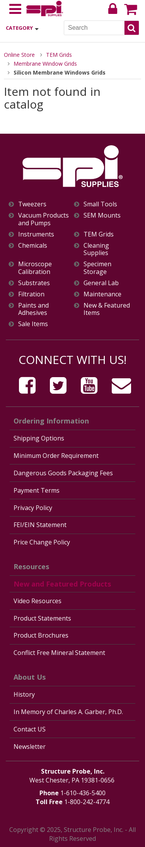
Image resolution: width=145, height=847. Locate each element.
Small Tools (100, 204)
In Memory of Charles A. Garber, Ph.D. (68, 712)
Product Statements (42, 618)
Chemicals (32, 245)
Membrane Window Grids (45, 63)
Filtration (31, 294)
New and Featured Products (62, 583)
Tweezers (32, 204)
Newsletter (30, 746)
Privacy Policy (33, 507)
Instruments (36, 234)
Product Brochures (41, 635)
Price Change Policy (42, 542)
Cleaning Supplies (96, 249)
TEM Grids (59, 54)
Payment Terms (37, 490)
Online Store (19, 54)
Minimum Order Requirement (56, 455)
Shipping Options (39, 438)
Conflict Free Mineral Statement (59, 652)
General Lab (101, 283)
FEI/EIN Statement (40, 524)
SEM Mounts (102, 215)
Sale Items (33, 324)
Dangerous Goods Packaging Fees (63, 473)
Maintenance (102, 294)
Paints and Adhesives (33, 309)
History (24, 694)
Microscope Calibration (35, 267)
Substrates (34, 283)
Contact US (30, 729)
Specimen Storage (97, 267)
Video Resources (37, 601)
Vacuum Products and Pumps (43, 219)
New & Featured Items (107, 309)
